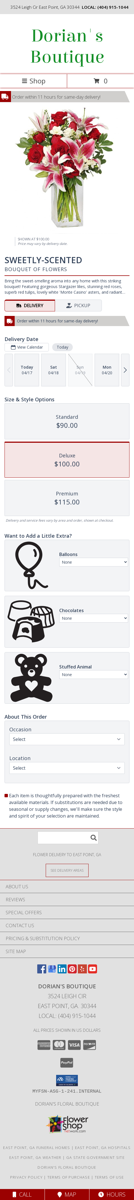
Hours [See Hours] (112, 1194)
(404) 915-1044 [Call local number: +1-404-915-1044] (112, 7)
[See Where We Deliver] (67, 870)
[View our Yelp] (82, 971)
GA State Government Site (95, 1157)
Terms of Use (109, 1177)
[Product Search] (68, 837)
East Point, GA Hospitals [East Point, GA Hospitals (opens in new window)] (103, 1147)
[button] (67, 1080)
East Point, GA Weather (35, 1157)
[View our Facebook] (41, 971)
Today (62, 347)
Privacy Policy (26, 1177)
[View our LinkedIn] (62, 971)
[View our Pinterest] (72, 971)
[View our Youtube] (92, 971)
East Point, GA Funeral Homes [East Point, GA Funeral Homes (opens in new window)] (36, 1147)
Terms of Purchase (68, 1177)
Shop (33, 80)
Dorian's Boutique (67, 46)
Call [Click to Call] (22, 1194)
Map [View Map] (67, 1194)
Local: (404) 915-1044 (67, 1016)
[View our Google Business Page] (51, 971)
